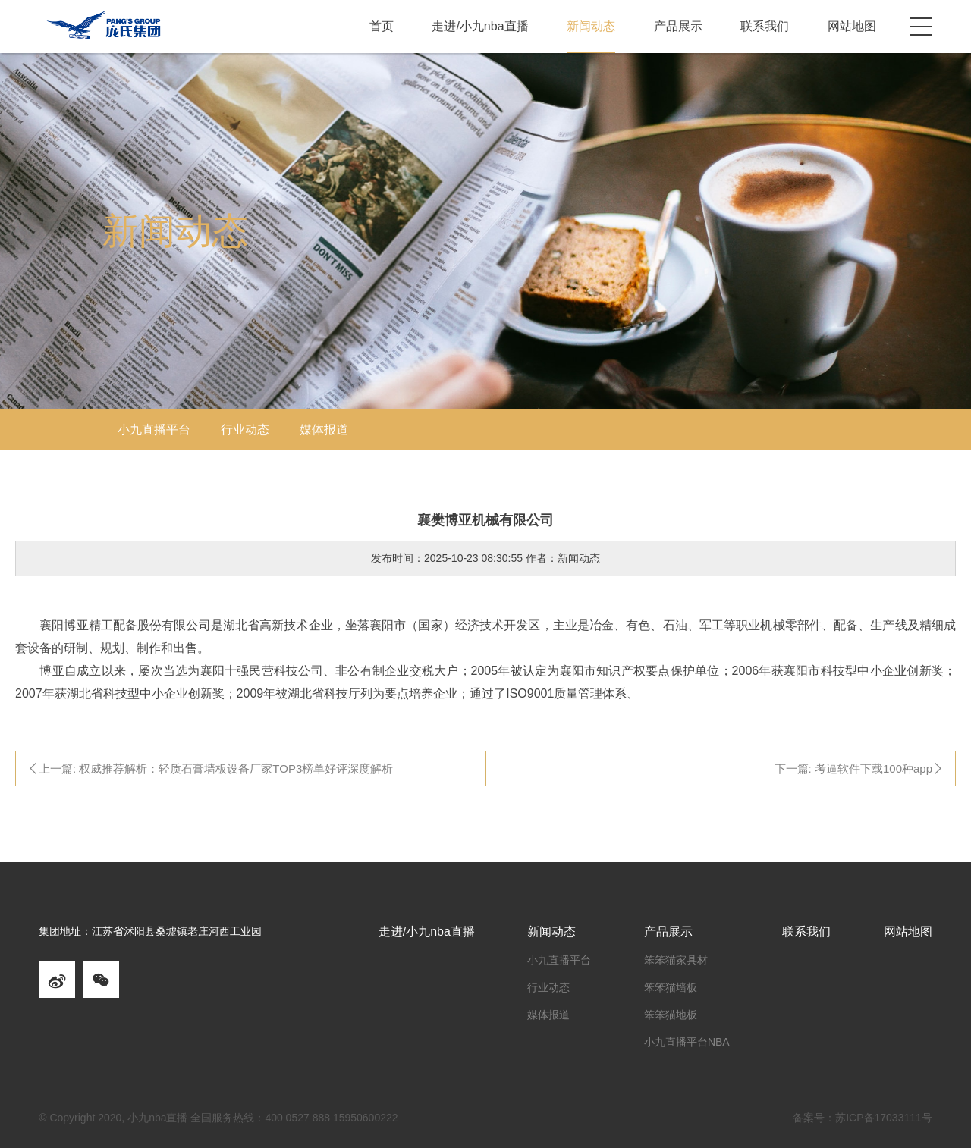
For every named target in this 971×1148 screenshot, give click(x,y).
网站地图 (852, 26)
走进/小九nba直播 (480, 26)
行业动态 (245, 429)
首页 (381, 26)
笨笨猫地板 (670, 1014)
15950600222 (365, 1118)
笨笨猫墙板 (670, 987)
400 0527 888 (297, 1118)
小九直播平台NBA (687, 1042)
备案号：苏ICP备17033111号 (862, 1118)
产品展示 (678, 26)
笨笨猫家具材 (676, 960)
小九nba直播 (157, 1118)
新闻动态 (591, 26)
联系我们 (764, 26)
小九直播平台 (154, 429)
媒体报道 (324, 429)
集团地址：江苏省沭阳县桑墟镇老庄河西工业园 (150, 931)
